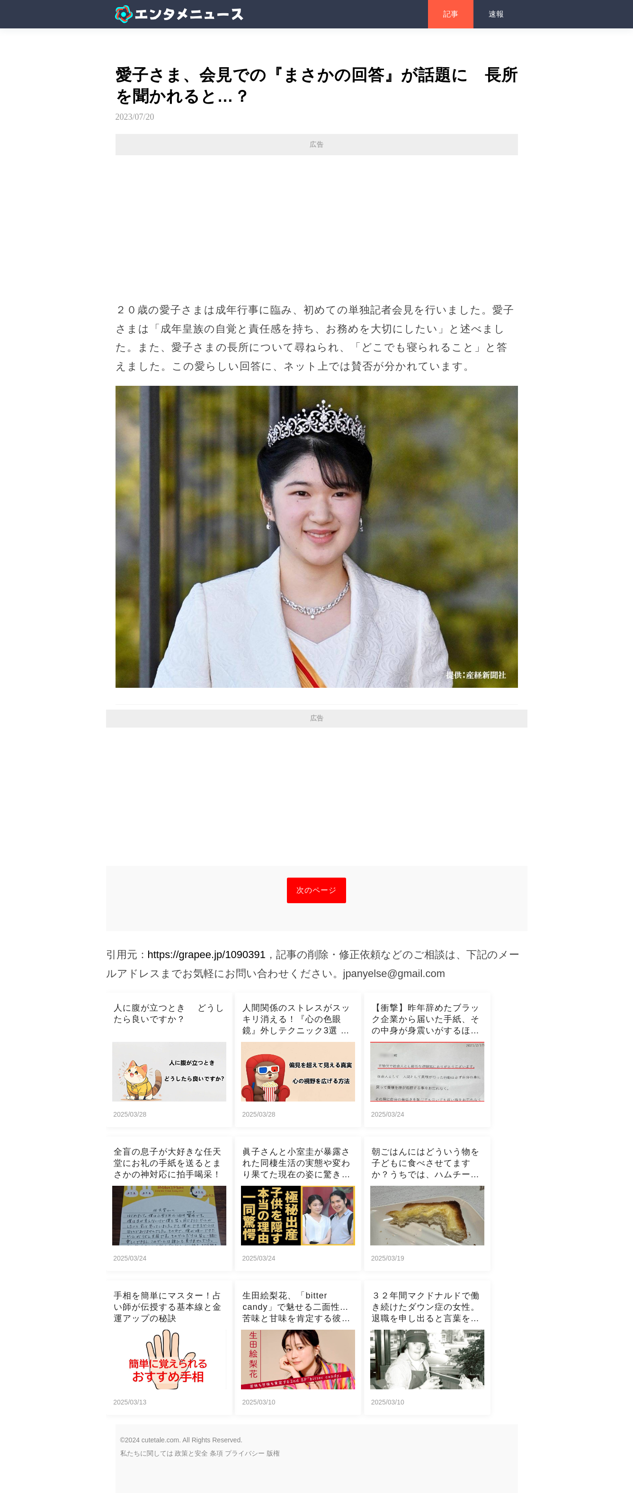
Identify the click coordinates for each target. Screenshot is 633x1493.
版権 (273, 1453)
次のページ (316, 890)
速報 (496, 14)
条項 (216, 1453)
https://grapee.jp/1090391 (207, 954)
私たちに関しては (146, 1453)
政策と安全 (191, 1453)
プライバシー (245, 1453)
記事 (450, 14)
